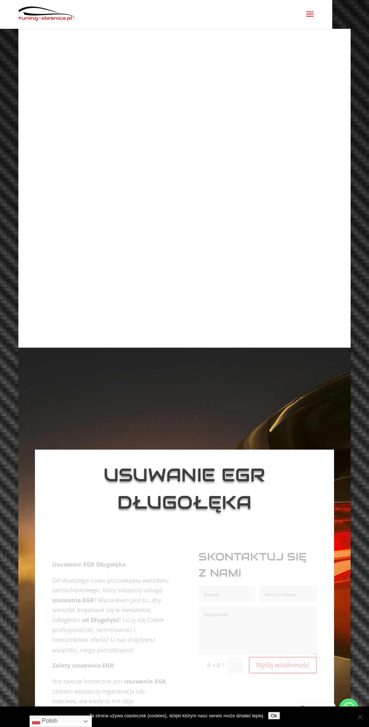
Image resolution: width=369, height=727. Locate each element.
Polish (45, 721)
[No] (360, 717)
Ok (274, 715)
